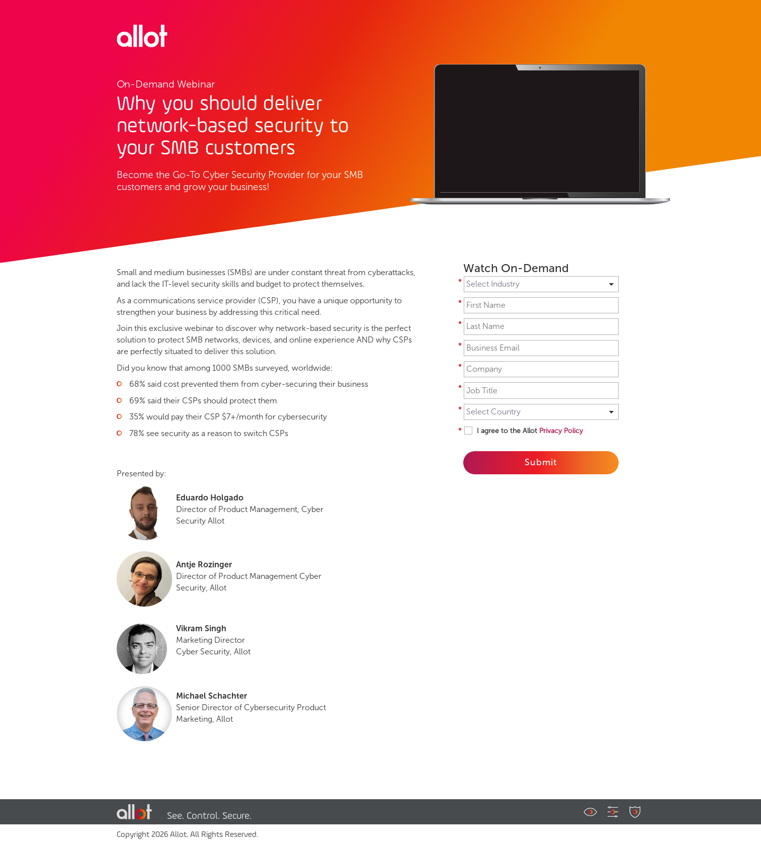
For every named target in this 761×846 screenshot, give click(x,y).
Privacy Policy (561, 431)
